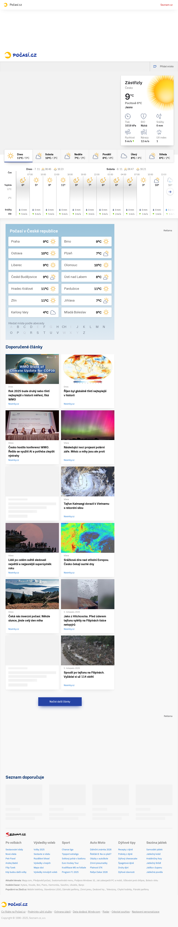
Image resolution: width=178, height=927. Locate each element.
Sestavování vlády (14, 849)
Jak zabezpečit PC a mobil (109, 880)
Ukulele (73, 885)
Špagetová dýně (126, 863)
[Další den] (170, 191)
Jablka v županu (154, 867)
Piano (44, 885)
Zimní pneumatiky (98, 863)
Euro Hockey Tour (70, 863)
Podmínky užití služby (40, 911)
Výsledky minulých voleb (45, 872)
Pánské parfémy (141, 889)
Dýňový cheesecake (127, 858)
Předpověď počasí (41, 880)
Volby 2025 (39, 849)
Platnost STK (96, 867)
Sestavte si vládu (42, 854)
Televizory (111, 889)
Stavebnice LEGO (52, 889)
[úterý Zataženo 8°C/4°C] (131, 156)
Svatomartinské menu (62, 880)
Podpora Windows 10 (84, 880)
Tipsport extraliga (70, 854)
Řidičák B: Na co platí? (100, 854)
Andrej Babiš (12, 863)
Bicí (38, 885)
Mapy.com (27, 880)
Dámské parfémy (70, 889)
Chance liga (67, 849)
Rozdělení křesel (42, 858)
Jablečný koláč (153, 854)
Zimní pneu (85, 889)
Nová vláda (11, 854)
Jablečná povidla (154, 872)
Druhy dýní (123, 867)
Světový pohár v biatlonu (74, 858)
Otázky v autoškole (99, 858)
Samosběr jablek (154, 849)
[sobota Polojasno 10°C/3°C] (47, 156)
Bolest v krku (152, 880)
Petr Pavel (10, 858)
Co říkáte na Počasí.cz (13, 911)
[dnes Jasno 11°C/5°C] (18, 156)
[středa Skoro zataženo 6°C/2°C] (159, 156)
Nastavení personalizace (145, 911)
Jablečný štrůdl (153, 863)
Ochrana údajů (62, 911)
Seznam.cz (166, 4)
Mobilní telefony (35, 889)
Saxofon (64, 885)
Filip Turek (10, 867)
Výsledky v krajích (42, 863)
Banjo (81, 885)
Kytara (24, 885)
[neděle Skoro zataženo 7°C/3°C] (75, 156)
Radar (106, 911)
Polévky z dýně (125, 854)
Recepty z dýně (125, 849)
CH (64, 327)
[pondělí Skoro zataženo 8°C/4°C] (103, 156)
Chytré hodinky (124, 889)
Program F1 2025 (70, 872)
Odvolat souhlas (121, 911)
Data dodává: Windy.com (86, 911)
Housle (32, 885)
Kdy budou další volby (16, 872)
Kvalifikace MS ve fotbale (74, 867)
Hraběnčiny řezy (154, 858)
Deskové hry (99, 889)
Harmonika (53, 885)
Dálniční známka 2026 (100, 849)
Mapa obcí (39, 867)
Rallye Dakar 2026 (99, 872)
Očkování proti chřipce (133, 880)
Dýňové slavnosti (126, 872)
